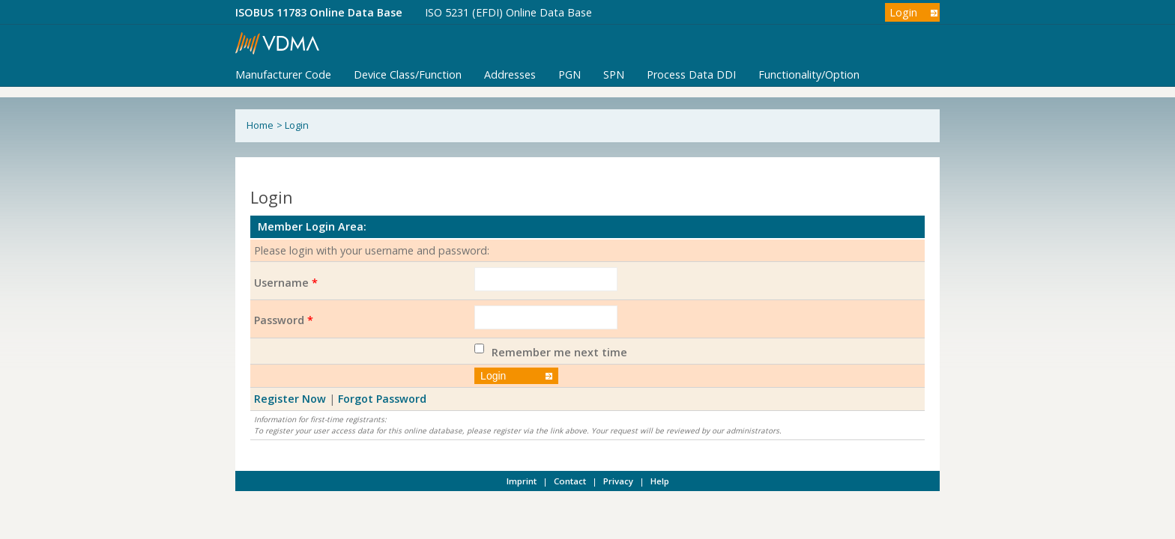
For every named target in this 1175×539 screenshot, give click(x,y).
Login (903, 12)
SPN (613, 74)
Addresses (510, 74)
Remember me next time (559, 352)
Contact (570, 481)
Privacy (618, 481)
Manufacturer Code (283, 74)
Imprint (522, 481)
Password (283, 320)
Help (659, 481)
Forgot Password (382, 399)
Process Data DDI (691, 74)
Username (286, 282)
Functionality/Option (809, 74)
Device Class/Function (408, 74)
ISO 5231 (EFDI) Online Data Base (508, 12)
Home (260, 125)
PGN (569, 74)
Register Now (290, 399)
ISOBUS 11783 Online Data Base (318, 12)
